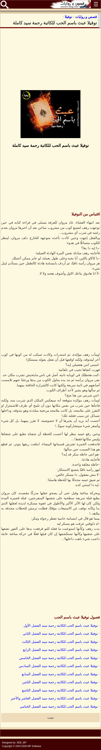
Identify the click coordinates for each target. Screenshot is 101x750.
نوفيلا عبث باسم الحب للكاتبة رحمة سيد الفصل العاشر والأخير (54, 698)
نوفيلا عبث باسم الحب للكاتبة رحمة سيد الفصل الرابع (60, 650)
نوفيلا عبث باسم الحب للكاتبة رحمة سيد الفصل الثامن (60, 682)
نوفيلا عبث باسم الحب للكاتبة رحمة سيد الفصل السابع (60, 674)
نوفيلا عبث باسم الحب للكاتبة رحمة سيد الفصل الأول (61, 625)
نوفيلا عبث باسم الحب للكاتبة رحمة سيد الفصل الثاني (60, 633)
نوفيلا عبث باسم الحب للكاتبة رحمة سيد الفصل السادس (58, 666)
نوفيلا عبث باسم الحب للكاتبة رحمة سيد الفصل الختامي (59, 706)
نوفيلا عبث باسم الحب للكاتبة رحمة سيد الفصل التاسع (60, 690)
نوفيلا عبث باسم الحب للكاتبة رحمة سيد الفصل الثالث (60, 642)
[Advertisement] (50, 59)
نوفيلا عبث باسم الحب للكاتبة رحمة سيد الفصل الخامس (58, 658)
